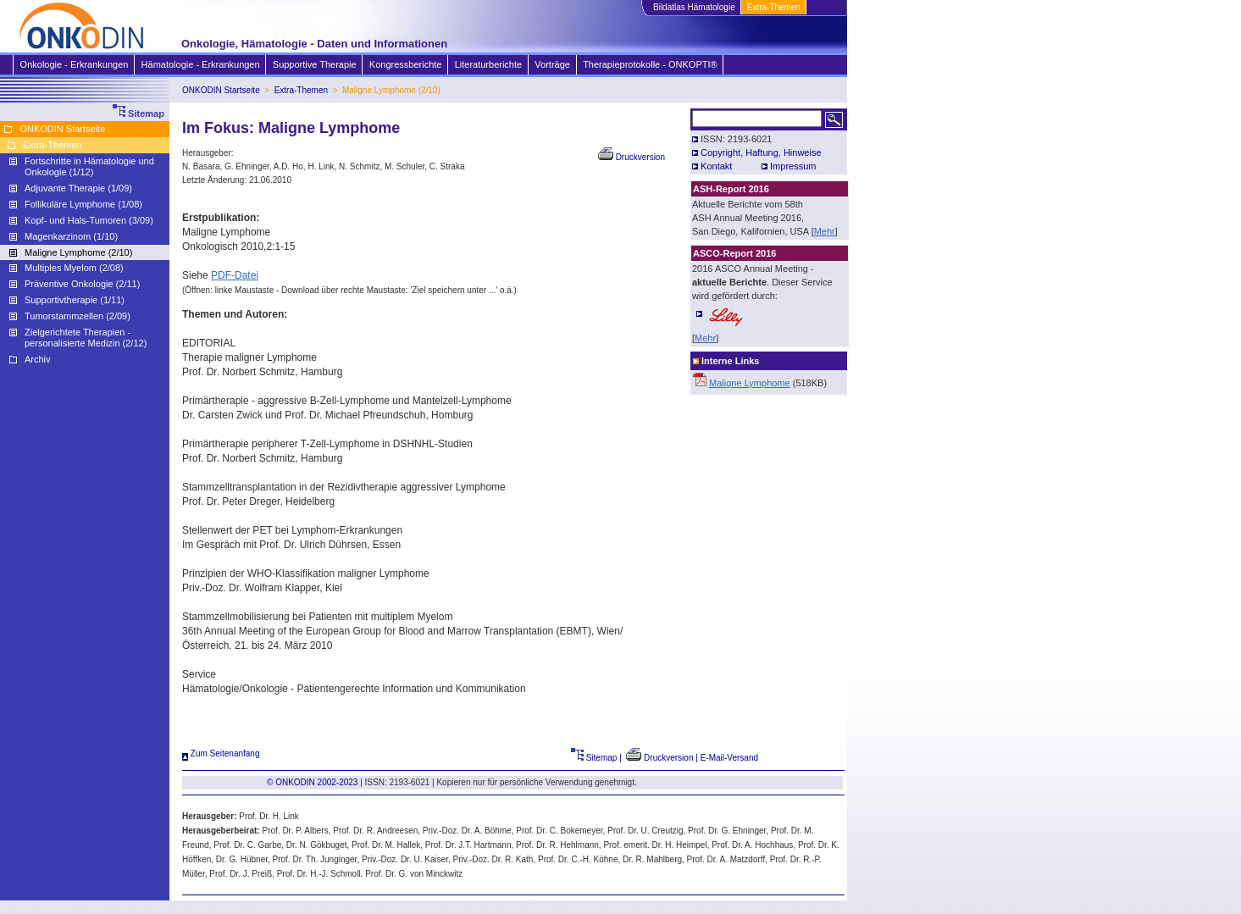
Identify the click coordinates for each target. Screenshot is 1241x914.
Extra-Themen (773, 7)
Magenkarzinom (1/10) (71, 236)
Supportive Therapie (314, 64)
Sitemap (594, 757)
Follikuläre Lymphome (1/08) (83, 204)
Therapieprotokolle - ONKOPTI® (649, 64)
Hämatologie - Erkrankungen (200, 64)
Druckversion (631, 157)
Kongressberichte (405, 64)
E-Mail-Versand (729, 757)
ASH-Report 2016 (731, 189)
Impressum (793, 166)
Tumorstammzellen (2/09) (77, 316)
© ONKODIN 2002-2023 (312, 782)
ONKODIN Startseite (221, 90)
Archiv (38, 359)
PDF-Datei (234, 275)
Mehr (824, 231)
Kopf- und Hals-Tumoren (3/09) (89, 220)
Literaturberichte (488, 64)
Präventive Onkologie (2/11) (82, 284)
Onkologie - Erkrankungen (74, 64)
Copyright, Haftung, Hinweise (761, 152)
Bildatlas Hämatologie (693, 7)
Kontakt (716, 166)
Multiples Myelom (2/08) (74, 268)
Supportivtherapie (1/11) (75, 300)
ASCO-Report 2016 (734, 253)
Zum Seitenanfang (221, 753)
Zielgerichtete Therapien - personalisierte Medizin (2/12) (86, 337)
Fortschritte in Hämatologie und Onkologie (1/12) (89, 166)
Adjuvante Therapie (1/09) (78, 188)
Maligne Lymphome (749, 383)
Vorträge (552, 64)
